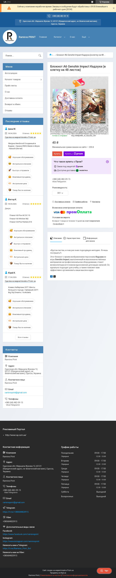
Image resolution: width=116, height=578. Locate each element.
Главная (43, 37)
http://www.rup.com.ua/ (15, 435)
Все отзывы (23, 337)
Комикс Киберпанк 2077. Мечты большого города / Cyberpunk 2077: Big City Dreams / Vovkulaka (23, 289)
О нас (72, 37)
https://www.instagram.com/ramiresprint (21, 541)
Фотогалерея (11, 73)
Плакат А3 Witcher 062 (19, 219)
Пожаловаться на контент (50, 575)
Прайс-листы (11, 85)
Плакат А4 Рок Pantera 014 (21, 222)
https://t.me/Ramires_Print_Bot (17, 548)
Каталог (58, 37)
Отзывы (8, 110)
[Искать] (40, 55)
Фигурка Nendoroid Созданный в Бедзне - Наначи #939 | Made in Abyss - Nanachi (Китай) (24, 145)
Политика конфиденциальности (75, 575)
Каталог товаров (12, 79)
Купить (57, 154)
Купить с (74, 154)
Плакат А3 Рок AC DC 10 (20, 215)
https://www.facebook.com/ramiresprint (20, 534)
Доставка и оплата (13, 98)
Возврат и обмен (12, 104)
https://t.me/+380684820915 (16, 512)
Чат (104, 570)
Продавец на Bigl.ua (58, 573)
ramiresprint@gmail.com (16, 392)
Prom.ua (70, 570)
